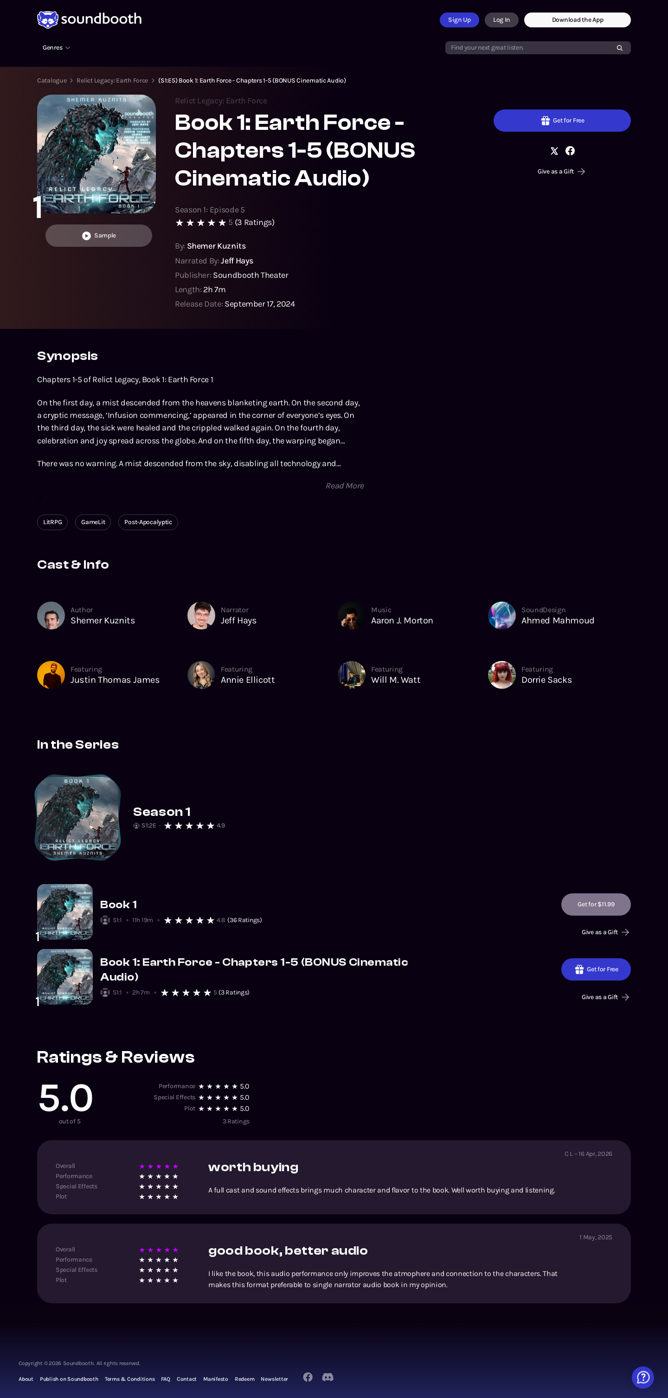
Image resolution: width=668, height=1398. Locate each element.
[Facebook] (308, 1377)
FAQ (165, 1379)
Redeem (245, 1379)
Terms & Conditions (130, 1379)
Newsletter (274, 1379)
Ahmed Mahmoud (558, 620)
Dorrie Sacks (546, 679)
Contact (187, 1379)
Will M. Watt (395, 679)
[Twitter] (328, 1377)
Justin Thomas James (115, 679)
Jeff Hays (239, 620)
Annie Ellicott (248, 679)
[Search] (619, 47)
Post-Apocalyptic (148, 522)
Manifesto (215, 1379)
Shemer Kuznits (103, 620)
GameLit (93, 522)
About (26, 1379)
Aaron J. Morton (402, 620)
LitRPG (52, 522)
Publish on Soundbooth (69, 1379)
